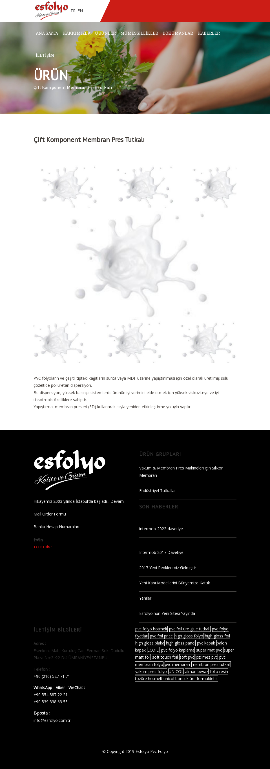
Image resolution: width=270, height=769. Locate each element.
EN (80, 10)
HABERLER (209, 33)
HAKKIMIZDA (76, 33)
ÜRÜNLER (105, 33)
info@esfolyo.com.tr (52, 720)
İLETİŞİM (45, 55)
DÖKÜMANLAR (178, 33)
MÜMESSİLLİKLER (139, 33)
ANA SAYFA (47, 33)
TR (73, 10)
